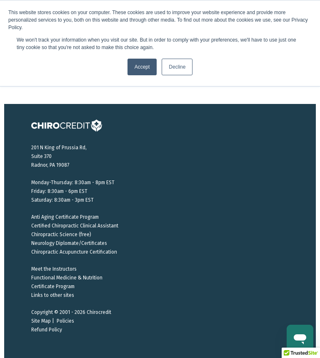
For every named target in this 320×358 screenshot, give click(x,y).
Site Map (41, 321)
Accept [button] (142, 67)
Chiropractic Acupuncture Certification (74, 252)
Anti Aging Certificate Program (65, 217)
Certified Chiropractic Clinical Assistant (74, 226)
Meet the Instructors (54, 269)
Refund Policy (46, 330)
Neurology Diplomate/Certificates (69, 243)
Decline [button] (177, 67)
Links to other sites (52, 295)
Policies (65, 321)
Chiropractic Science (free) (61, 234)
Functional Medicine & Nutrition (66, 278)
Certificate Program (53, 286)
